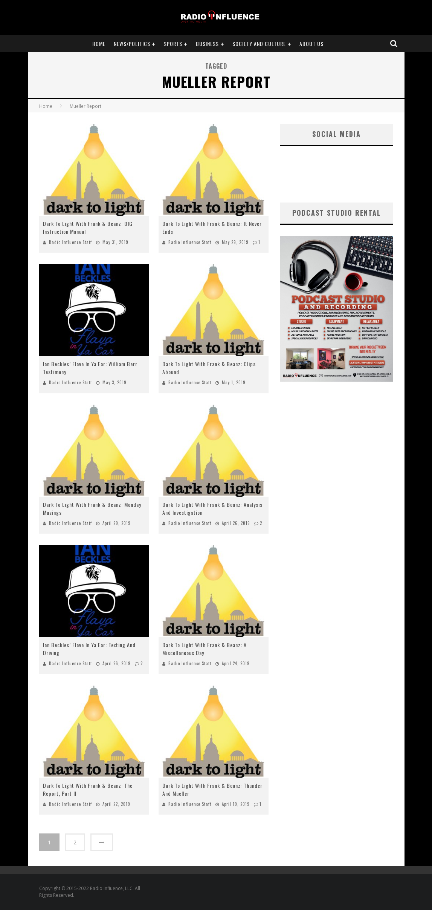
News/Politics (132, 44)
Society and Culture (259, 44)
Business (207, 44)
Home (98, 44)
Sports (173, 44)
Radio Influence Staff (70, 242)
